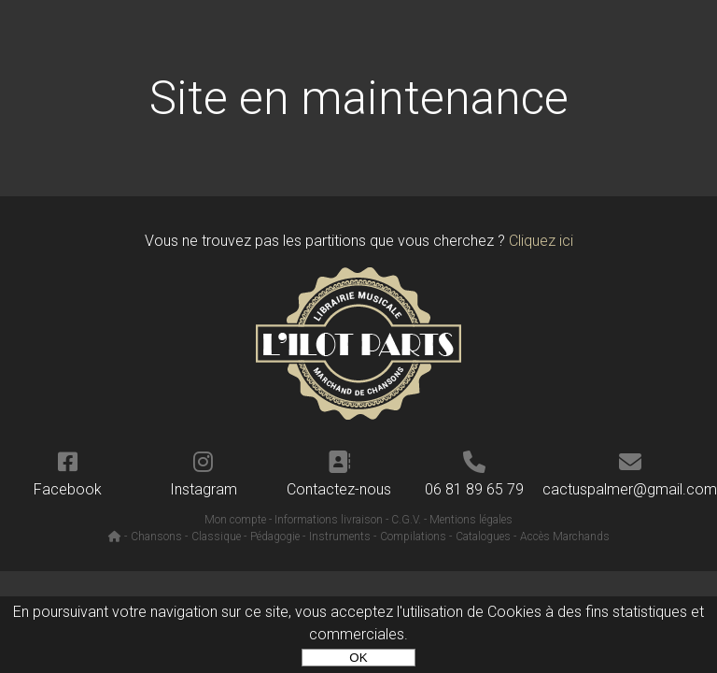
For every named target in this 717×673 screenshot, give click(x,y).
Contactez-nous (339, 474)
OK (358, 658)
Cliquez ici (541, 241)
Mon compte (235, 519)
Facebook (67, 474)
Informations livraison (328, 519)
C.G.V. (406, 519)
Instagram (203, 474)
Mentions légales (471, 519)
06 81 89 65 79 (474, 474)
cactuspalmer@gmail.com (629, 474)
